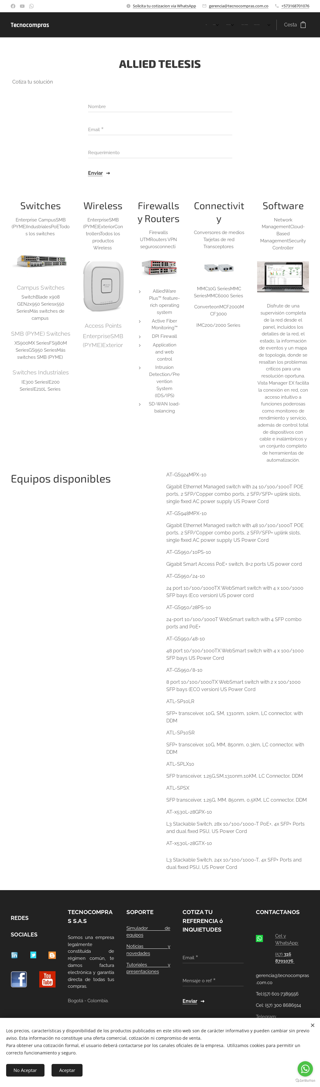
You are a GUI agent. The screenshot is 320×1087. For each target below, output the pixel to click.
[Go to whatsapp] (305, 1069)
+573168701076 (295, 6)
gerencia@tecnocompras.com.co (238, 6)
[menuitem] (226, 25)
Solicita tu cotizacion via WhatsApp (164, 6)
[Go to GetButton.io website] (305, 1081)
